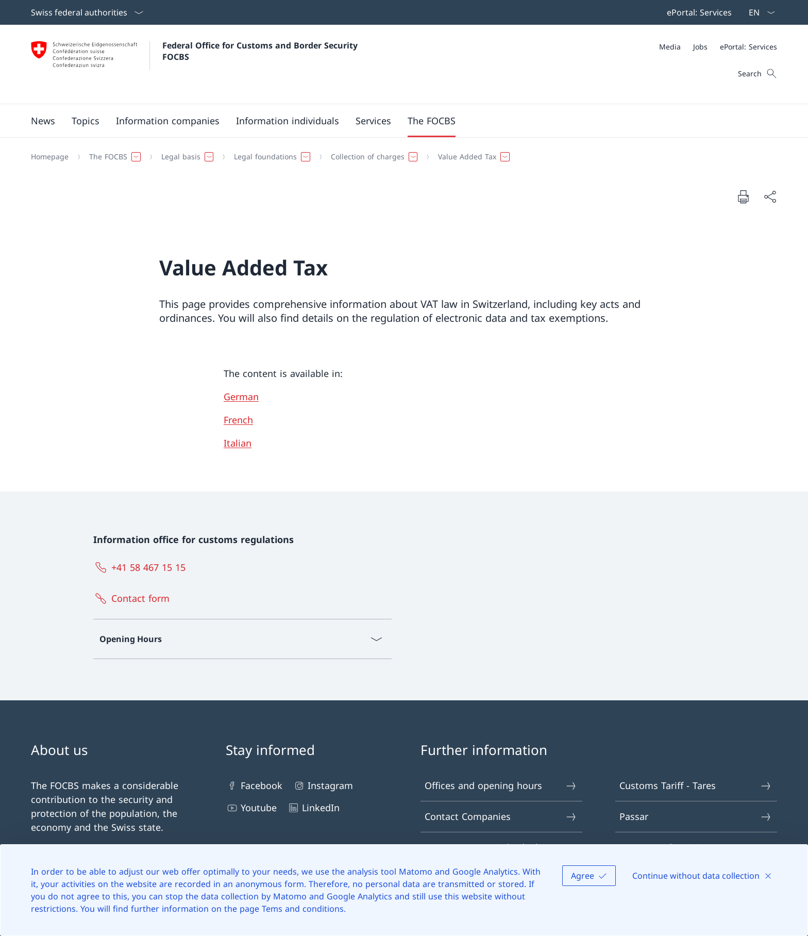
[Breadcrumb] (400, 157)
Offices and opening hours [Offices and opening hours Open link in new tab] (501, 785)
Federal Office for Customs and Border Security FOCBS (261, 51)
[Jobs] (700, 46)
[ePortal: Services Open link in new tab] (697, 12)
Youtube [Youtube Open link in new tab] (251, 807)
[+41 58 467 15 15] (141, 567)
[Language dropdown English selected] (758, 12)
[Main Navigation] (396, 120)
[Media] (670, 46)
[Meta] (718, 46)
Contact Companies (501, 816)
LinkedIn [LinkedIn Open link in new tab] (313, 807)
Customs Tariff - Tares (695, 785)
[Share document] (769, 196)
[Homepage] (50, 157)
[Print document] (743, 196)
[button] (43, 120)
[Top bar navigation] (697, 12)
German (241, 396)
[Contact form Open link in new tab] (133, 598)
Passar (695, 816)
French (238, 420)
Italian (237, 443)
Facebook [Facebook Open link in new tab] (254, 785)
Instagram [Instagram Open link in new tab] (323, 785)
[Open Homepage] (195, 64)
